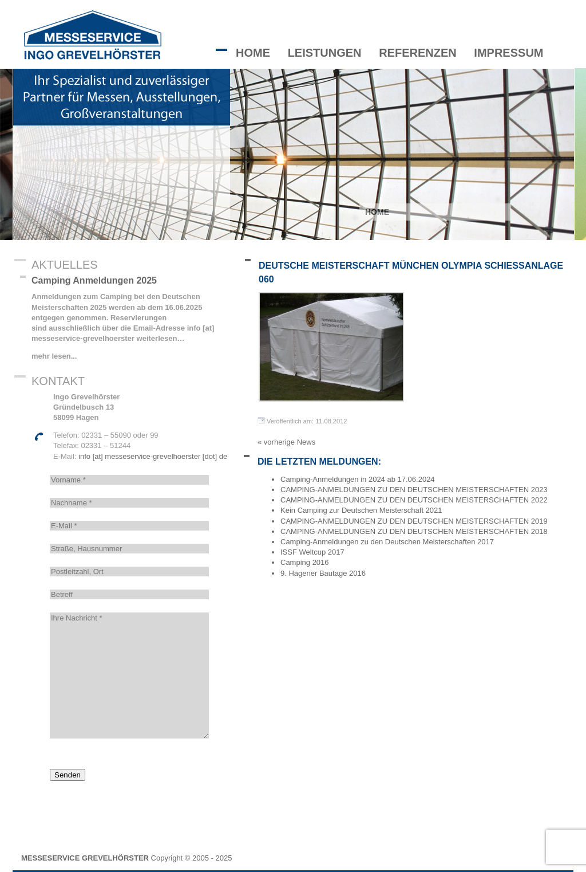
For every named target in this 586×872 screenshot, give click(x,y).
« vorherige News (286, 442)
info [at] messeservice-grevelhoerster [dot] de (152, 456)
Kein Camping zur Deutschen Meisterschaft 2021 (361, 510)
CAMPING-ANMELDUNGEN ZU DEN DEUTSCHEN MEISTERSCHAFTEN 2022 (414, 500)
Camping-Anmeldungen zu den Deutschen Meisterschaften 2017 (387, 541)
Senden (67, 775)
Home (253, 52)
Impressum (508, 52)
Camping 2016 (304, 562)
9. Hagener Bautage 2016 (323, 573)
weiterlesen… (159, 338)
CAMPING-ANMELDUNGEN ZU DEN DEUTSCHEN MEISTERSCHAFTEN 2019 (414, 521)
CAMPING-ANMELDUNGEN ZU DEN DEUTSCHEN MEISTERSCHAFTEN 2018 (414, 531)
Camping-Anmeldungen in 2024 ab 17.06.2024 (357, 479)
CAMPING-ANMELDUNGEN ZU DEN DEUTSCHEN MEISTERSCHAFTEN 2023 (414, 489)
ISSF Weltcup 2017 (312, 552)
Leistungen (325, 52)
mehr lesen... (54, 356)
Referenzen (418, 52)
